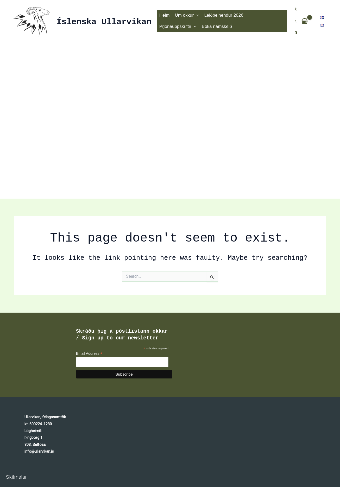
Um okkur (185, 15)
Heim (164, 14)
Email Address (89, 353)
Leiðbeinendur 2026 (221, 14)
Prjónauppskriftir (263, 15)
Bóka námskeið (174, 26)
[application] (194, 15)
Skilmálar (16, 477)
